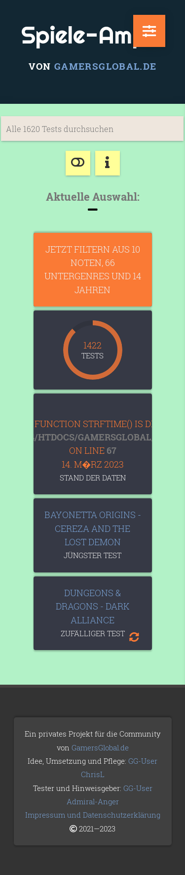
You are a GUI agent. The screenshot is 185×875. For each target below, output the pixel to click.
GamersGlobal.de (105, 66)
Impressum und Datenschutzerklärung (92, 815)
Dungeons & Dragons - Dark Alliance (92, 606)
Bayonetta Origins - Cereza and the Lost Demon (92, 528)
